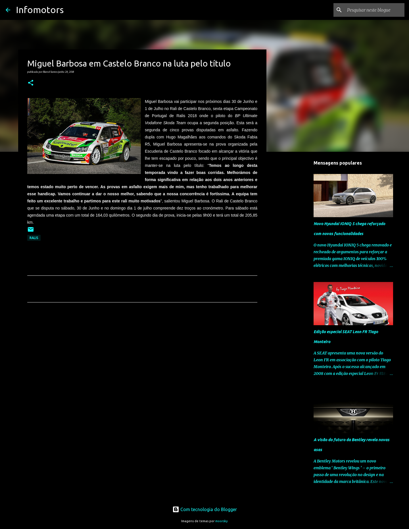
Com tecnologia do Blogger (204, 509)
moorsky (221, 521)
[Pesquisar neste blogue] (374, 10)
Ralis (34, 238)
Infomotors (40, 10)
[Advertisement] (142, 360)
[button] (30, 83)
